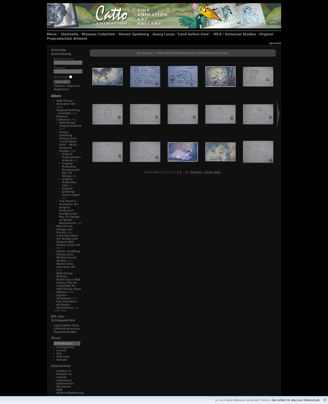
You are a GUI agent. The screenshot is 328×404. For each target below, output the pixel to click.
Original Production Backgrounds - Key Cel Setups (71, 170)
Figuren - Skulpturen (63, 297)
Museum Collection (98, 34)
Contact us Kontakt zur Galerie (64, 374)
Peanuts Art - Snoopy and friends (65, 229)
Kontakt (61, 359)
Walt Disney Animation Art (65, 102)
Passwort (60, 67)
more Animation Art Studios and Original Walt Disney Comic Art (68, 240)
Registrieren (61, 89)
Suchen (61, 350)
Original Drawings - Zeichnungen (71, 191)
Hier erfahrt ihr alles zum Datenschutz (296, 400)
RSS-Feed (62, 356)
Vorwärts (196, 172)
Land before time (66, 325)
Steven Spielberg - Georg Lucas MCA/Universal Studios (69, 256)
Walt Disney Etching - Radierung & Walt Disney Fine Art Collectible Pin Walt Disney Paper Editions (68, 283)
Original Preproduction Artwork (71, 157)
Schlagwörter (65, 347)
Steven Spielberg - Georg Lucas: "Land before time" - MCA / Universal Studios (187, 34)
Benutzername (64, 58)
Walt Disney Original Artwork (70, 124)
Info (59, 353)
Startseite (69, 34)
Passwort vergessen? (67, 85)
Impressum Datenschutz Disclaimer (65, 383)
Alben (56, 96)
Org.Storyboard (65, 332)
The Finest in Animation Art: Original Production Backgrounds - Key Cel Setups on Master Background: (69, 212)
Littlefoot (60, 328)
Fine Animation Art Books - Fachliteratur (66, 304)
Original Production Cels (69, 182)
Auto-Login (63, 76)
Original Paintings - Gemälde (68, 112)
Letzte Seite (213, 172)
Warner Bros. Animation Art (65, 265)
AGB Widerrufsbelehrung (69, 391)
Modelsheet (73, 328)
